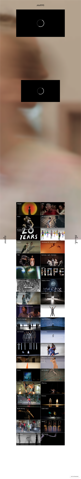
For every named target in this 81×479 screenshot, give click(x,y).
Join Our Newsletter (74, 476)
